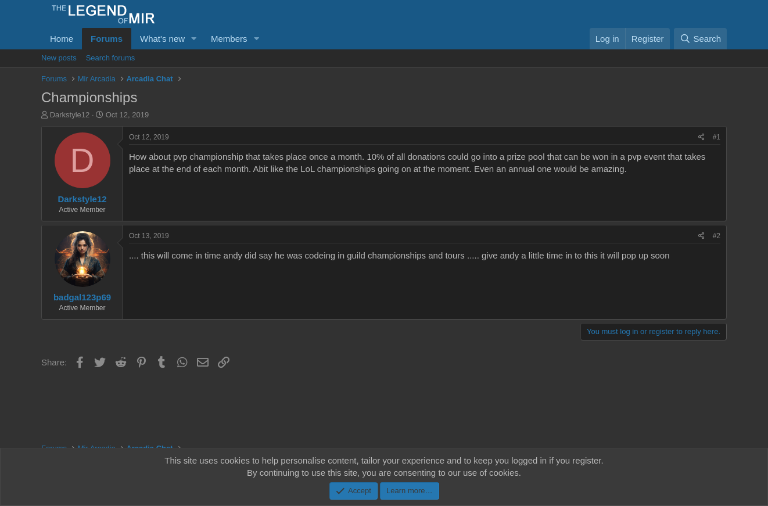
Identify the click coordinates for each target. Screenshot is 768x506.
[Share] (701, 137)
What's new (162, 39)
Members (229, 39)
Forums (107, 39)
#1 (716, 137)
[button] (194, 38)
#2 (716, 236)
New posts (59, 57)
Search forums (110, 57)
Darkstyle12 (70, 114)
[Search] (700, 38)
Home (61, 39)
